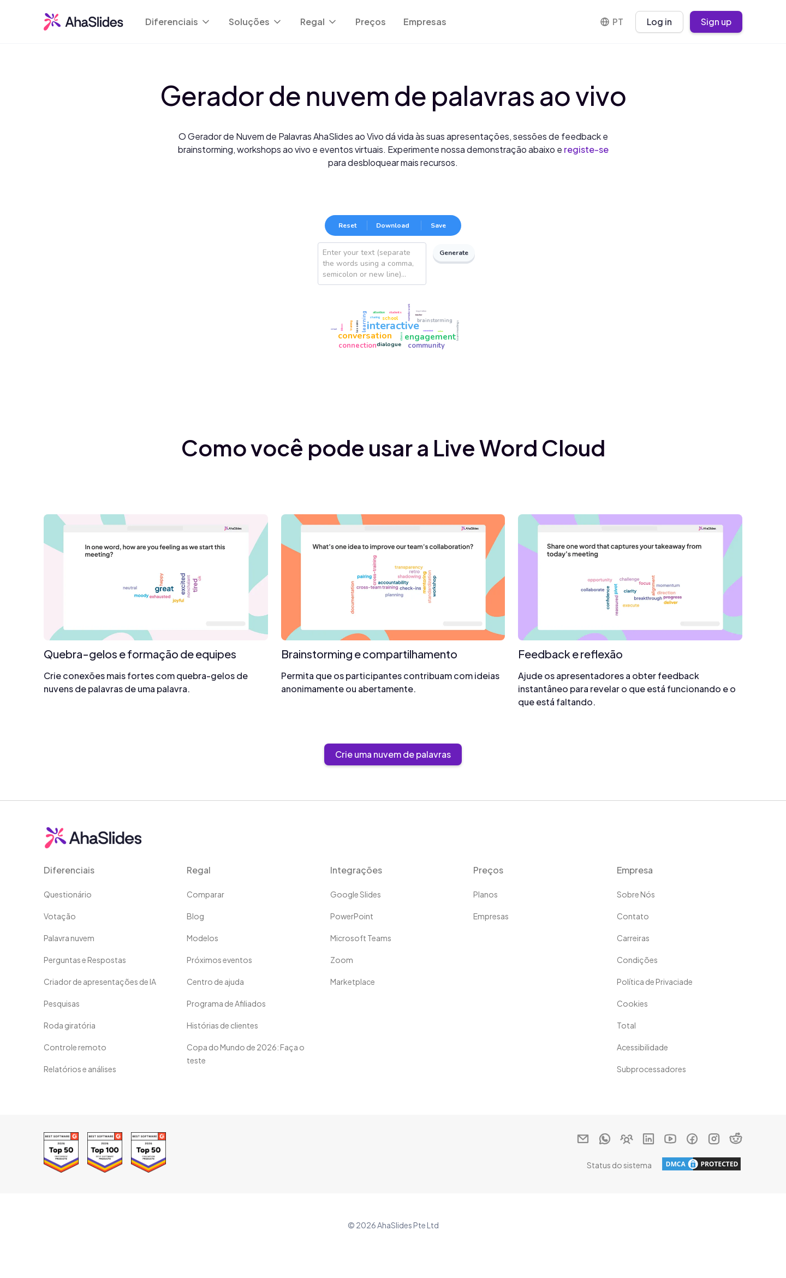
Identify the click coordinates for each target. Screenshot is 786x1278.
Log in (659, 21)
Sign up (716, 21)
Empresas (424, 21)
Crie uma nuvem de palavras (393, 754)
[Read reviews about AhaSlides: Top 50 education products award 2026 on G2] (148, 1152)
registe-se (586, 149)
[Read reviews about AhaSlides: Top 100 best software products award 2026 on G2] (104, 1152)
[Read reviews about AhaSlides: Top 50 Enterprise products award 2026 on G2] (61, 1152)
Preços (370, 21)
